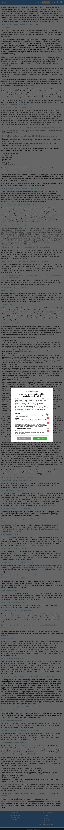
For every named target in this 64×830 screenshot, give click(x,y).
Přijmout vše (40, 438)
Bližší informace (25, 410)
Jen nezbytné (23, 438)
